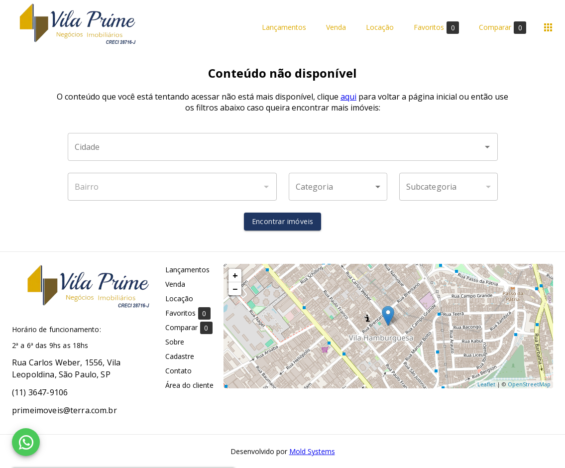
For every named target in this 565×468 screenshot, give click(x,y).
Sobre (174, 342)
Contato (178, 370)
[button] (338, 187)
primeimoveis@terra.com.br (64, 410)
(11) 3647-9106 (40, 392)
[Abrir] (487, 147)
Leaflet (486, 384)
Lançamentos (284, 27)
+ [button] (235, 275)
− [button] (234, 289)
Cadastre (179, 356)
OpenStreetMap (529, 384)
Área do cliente (189, 385)
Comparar (502, 27)
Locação (380, 27)
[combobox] (283, 147)
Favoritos (436, 27)
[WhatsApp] (26, 442)
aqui (348, 96)
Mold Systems (312, 451)
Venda (336, 27)
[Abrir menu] (548, 27)
